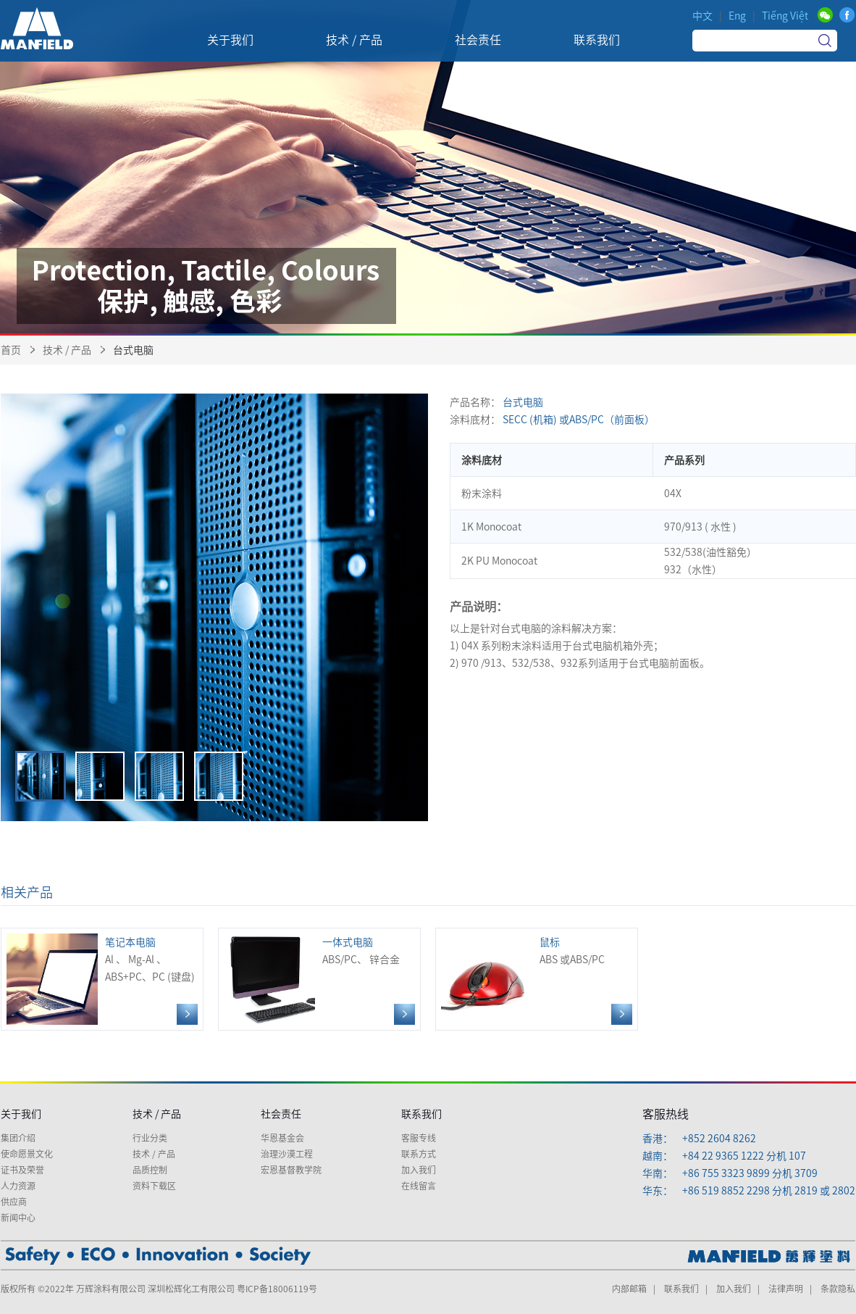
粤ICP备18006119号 (277, 1288)
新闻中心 (18, 1217)
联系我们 (421, 1114)
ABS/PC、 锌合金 (319, 979)
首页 (11, 350)
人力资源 (18, 1185)
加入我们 (418, 1169)
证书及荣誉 (22, 1169)
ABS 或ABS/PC (536, 979)
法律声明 (785, 1288)
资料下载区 (154, 1185)
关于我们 (21, 1114)
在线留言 (418, 1185)
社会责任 (281, 1114)
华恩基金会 (282, 1138)
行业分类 (150, 1138)
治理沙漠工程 (287, 1153)
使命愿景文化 (27, 1153)
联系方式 (418, 1153)
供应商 (14, 1201)
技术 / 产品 (67, 350)
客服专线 (418, 1138)
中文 (702, 16)
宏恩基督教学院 (291, 1169)
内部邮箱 (629, 1288)
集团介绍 (18, 1138)
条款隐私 (838, 1288)
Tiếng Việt (785, 16)
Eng (737, 16)
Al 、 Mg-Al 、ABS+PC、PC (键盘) (102, 979)
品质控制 (150, 1169)
